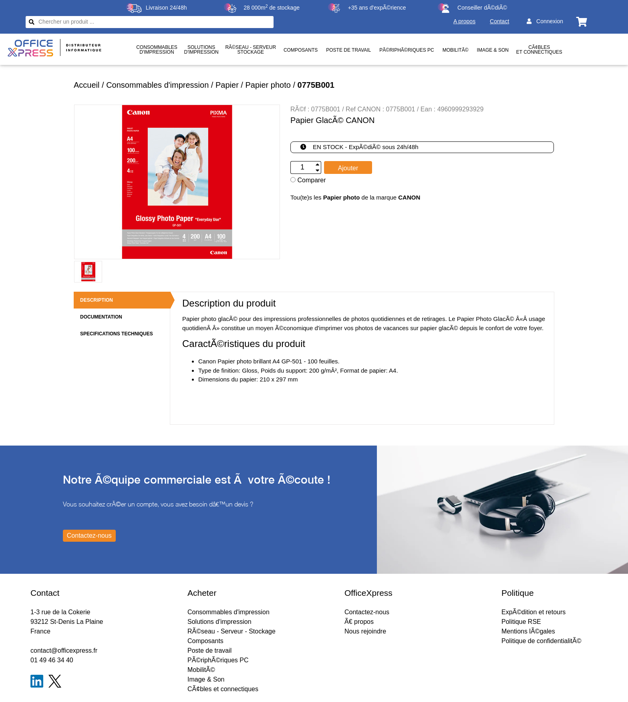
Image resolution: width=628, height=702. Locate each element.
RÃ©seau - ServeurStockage (250, 49)
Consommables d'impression (157, 85)
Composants (301, 50)
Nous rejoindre (365, 631)
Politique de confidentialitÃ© (541, 640)
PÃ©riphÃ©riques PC (406, 50)
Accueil (86, 85)
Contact (499, 21)
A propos (464, 21)
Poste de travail (348, 50)
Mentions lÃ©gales (528, 631)
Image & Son (493, 50)
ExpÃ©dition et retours (533, 612)
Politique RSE (521, 621)
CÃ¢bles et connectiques (539, 49)
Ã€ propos (359, 621)
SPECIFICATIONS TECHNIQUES (116, 334)
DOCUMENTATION (101, 317)
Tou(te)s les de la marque (355, 197)
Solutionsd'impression (201, 49)
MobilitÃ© (456, 50)
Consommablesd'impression (156, 49)
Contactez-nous (366, 612)
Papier (227, 85)
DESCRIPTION (96, 300)
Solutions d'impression (219, 621)
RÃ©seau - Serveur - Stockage (231, 631)
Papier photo (267, 85)
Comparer (308, 180)
